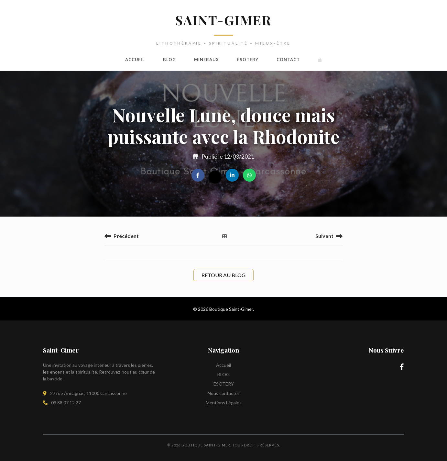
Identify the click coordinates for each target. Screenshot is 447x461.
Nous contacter (223, 393)
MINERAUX (206, 59)
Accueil (135, 59)
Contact (288, 59)
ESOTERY (247, 59)
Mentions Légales (224, 402)
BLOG (169, 59)
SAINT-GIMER (223, 19)
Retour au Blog (223, 275)
